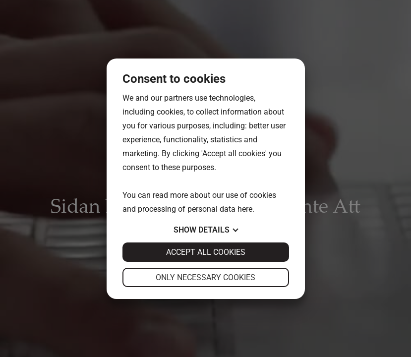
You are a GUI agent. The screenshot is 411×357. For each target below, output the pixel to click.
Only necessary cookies (205, 277)
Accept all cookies (205, 252)
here (244, 209)
